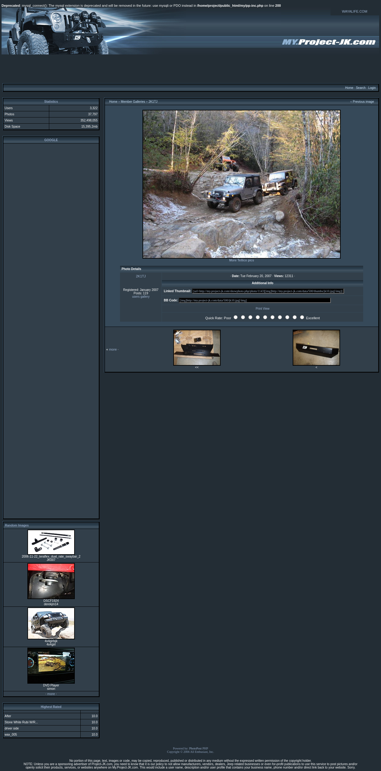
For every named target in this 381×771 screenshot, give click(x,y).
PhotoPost (195, 748)
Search (361, 87)
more (51, 694)
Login (371, 87)
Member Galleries (133, 101)
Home (349, 87)
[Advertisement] (190, 68)
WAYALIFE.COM (354, 11)
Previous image (363, 101)
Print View (263, 308)
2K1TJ (153, 101)
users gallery (141, 296)
